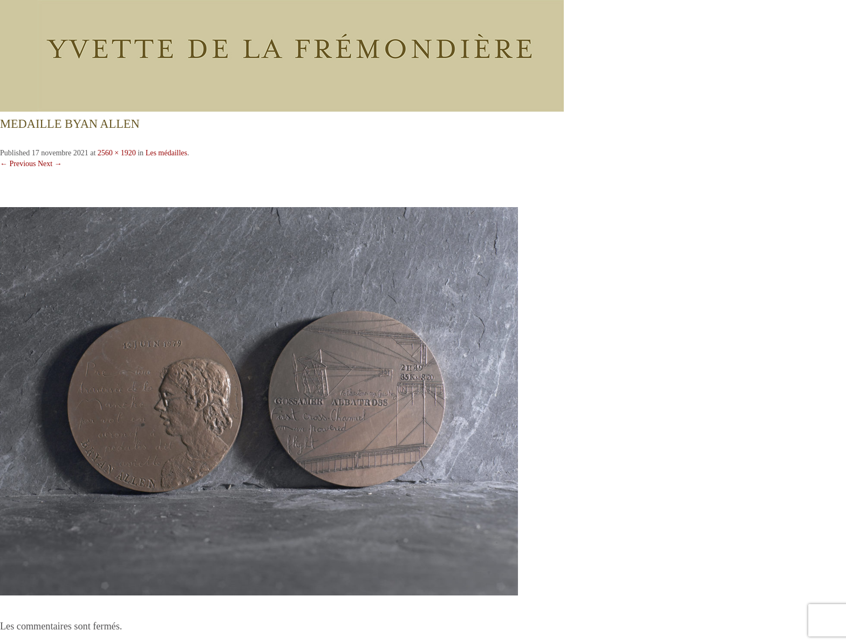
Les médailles (166, 153)
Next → (50, 164)
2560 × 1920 (117, 153)
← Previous (18, 164)
